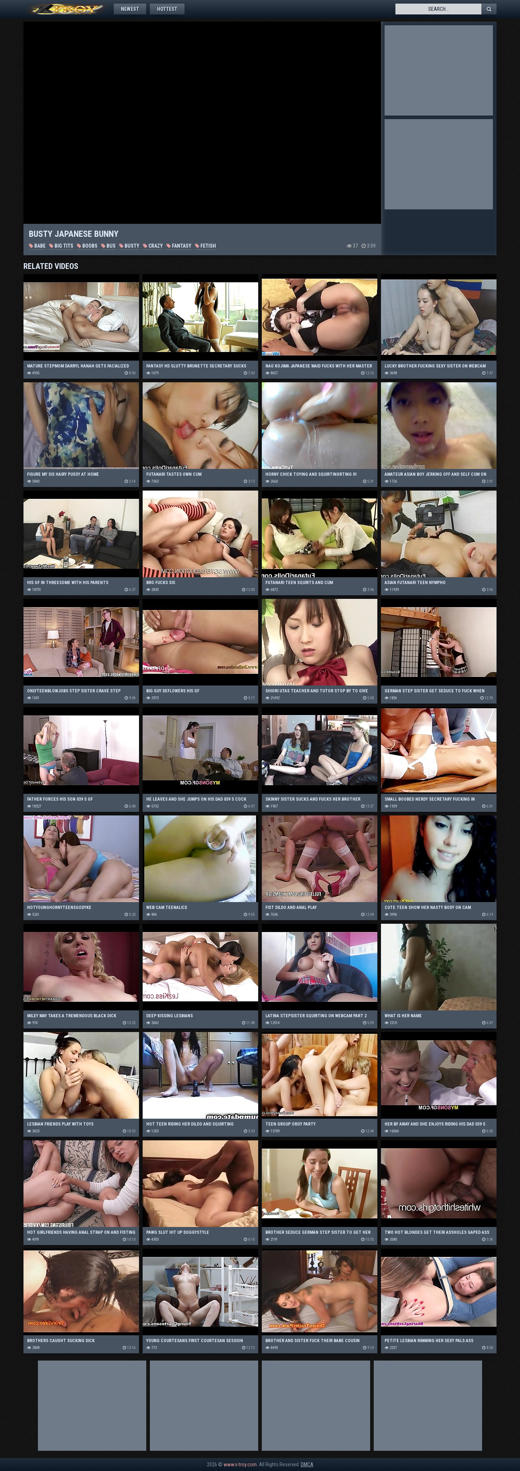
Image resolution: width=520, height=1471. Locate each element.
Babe (37, 246)
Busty (129, 246)
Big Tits (61, 246)
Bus (108, 246)
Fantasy (178, 246)
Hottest (167, 9)
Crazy (153, 246)
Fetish (205, 246)
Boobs (87, 246)
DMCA (307, 1464)
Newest (130, 9)
